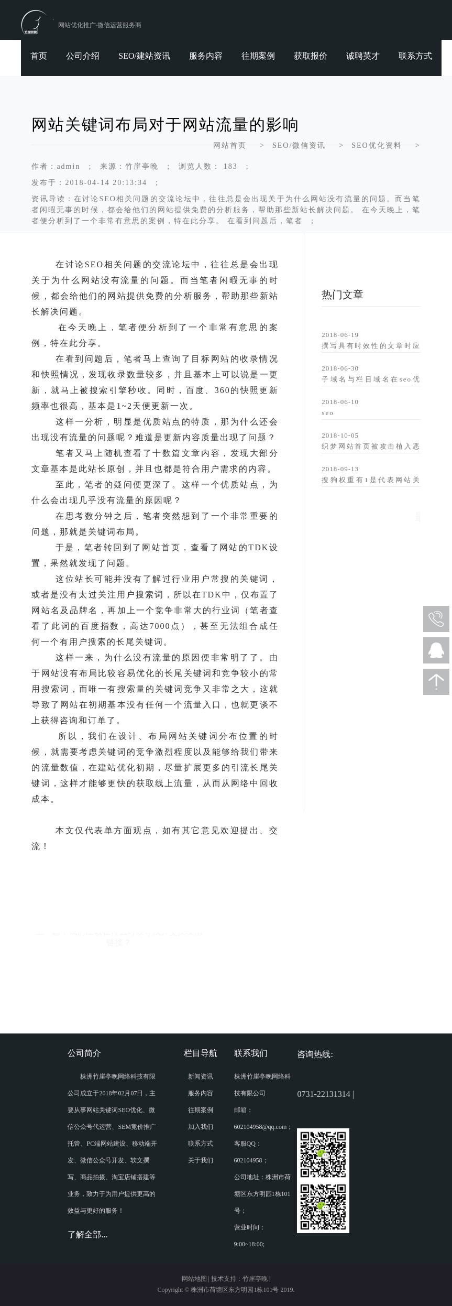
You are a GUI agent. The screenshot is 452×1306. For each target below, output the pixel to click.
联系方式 (415, 55)
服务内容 (206, 55)
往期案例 (258, 55)
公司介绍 (83, 55)
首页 (38, 55)
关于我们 (200, 1160)
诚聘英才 (363, 55)
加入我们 (200, 1126)
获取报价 (310, 55)
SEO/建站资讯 (144, 55)
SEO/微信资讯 (299, 145)
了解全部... (87, 1234)
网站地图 (194, 1278)
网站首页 (230, 145)
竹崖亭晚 (255, 1278)
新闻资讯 (200, 1076)
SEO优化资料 (376, 145)
